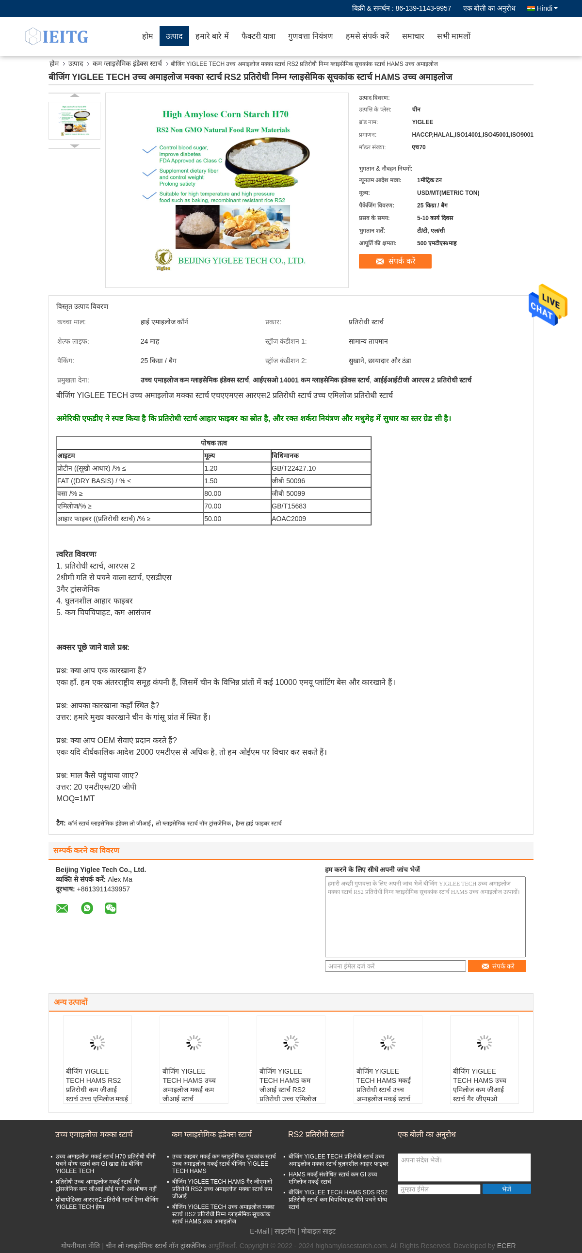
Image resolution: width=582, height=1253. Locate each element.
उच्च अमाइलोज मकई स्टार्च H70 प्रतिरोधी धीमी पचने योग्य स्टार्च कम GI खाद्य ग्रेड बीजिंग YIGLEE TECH (106, 1163)
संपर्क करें (401, 261)
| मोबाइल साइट (316, 1231)
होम (147, 36)
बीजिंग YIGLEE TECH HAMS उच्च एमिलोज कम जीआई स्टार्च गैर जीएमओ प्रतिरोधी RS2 (479, 1089)
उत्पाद (174, 36)
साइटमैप (285, 1231)
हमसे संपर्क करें (367, 36)
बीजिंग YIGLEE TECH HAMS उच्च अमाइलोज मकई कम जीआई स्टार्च (188, 1085)
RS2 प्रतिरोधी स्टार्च (316, 1134)
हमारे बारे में (212, 36)
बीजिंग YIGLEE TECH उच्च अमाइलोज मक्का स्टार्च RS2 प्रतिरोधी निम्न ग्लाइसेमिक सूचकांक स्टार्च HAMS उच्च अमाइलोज (223, 1214)
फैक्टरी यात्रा (258, 36)
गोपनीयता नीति (80, 1246)
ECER (506, 1246)
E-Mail (259, 1231)
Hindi (547, 8)
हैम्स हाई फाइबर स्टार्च (259, 823)
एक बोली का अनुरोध (489, 8)
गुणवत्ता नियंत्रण (310, 36)
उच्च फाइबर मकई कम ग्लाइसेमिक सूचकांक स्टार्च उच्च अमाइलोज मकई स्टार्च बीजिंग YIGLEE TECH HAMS (224, 1163)
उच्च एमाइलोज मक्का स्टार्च (93, 1134)
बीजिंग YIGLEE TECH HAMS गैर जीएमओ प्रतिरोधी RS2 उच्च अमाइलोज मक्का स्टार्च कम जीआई (222, 1189)
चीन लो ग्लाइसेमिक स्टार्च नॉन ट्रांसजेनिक (156, 1246)
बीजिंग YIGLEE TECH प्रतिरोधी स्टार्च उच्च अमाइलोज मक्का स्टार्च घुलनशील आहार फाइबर (338, 1160)
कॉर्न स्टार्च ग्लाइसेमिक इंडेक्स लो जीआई (109, 823)
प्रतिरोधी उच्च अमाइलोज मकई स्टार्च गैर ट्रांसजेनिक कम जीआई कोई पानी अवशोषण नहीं (106, 1185)
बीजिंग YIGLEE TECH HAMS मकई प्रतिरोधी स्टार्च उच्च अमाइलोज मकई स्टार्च (383, 1085)
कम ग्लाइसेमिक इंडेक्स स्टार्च (127, 63)
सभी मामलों (453, 36)
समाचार (413, 36)
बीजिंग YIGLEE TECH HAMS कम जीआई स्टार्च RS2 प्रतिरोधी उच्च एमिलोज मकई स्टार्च (287, 1089)
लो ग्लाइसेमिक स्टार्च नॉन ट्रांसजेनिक (193, 823)
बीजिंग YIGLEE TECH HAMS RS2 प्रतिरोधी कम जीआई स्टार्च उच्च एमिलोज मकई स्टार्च (97, 1089)
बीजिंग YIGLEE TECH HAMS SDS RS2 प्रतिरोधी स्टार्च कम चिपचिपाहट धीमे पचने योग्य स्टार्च (338, 1199)
